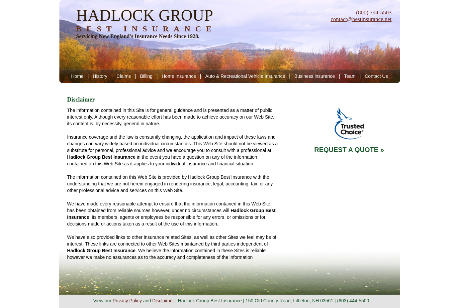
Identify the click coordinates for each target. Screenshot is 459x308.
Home (77, 76)
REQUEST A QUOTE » (349, 149)
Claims (123, 76)
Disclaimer (163, 300)
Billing (146, 76)
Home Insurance (179, 76)
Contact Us (376, 76)
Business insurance (314, 76)
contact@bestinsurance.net (361, 19)
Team (350, 76)
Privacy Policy (127, 300)
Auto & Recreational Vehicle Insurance (245, 76)
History (100, 76)
